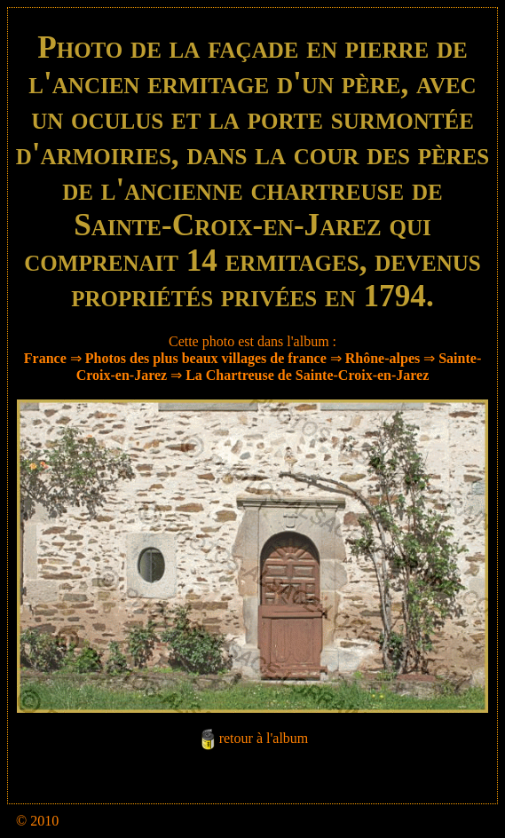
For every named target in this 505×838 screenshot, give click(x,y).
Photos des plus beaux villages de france (206, 358)
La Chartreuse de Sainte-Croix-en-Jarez (307, 375)
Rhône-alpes (382, 358)
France (45, 358)
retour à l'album (264, 739)
